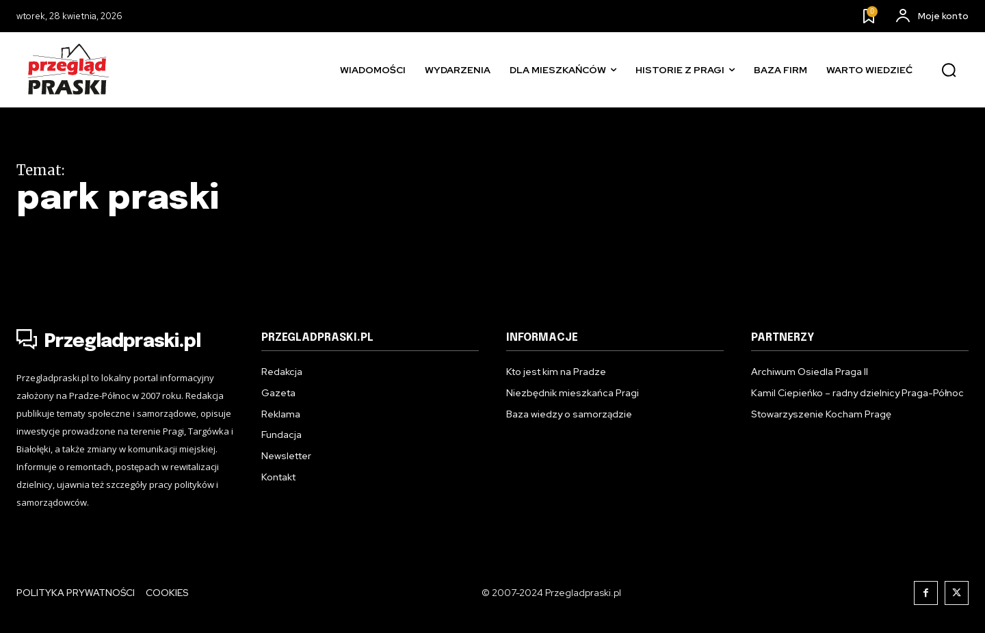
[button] (949, 70)
